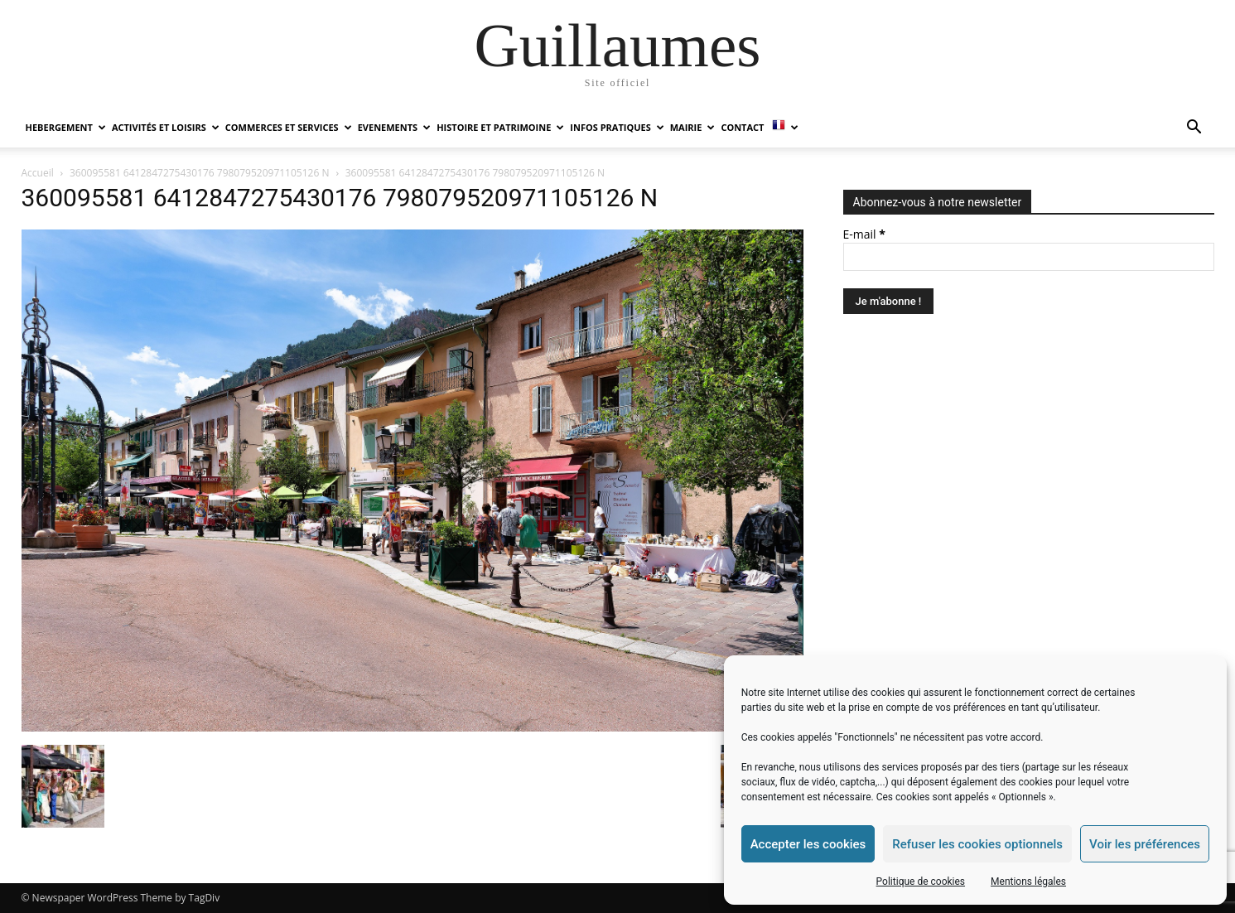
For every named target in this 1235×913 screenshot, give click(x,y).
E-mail (864, 234)
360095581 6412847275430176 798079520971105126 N (199, 173)
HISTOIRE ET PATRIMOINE (500, 127)
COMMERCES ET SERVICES (288, 127)
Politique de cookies (920, 881)
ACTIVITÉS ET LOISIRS (166, 127)
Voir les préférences (1144, 844)
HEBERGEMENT (66, 127)
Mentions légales (1028, 881)
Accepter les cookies (808, 844)
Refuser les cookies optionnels (977, 844)
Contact (742, 127)
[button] (1194, 129)
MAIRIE (693, 127)
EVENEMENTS (394, 127)
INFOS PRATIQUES (616, 127)
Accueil (38, 173)
